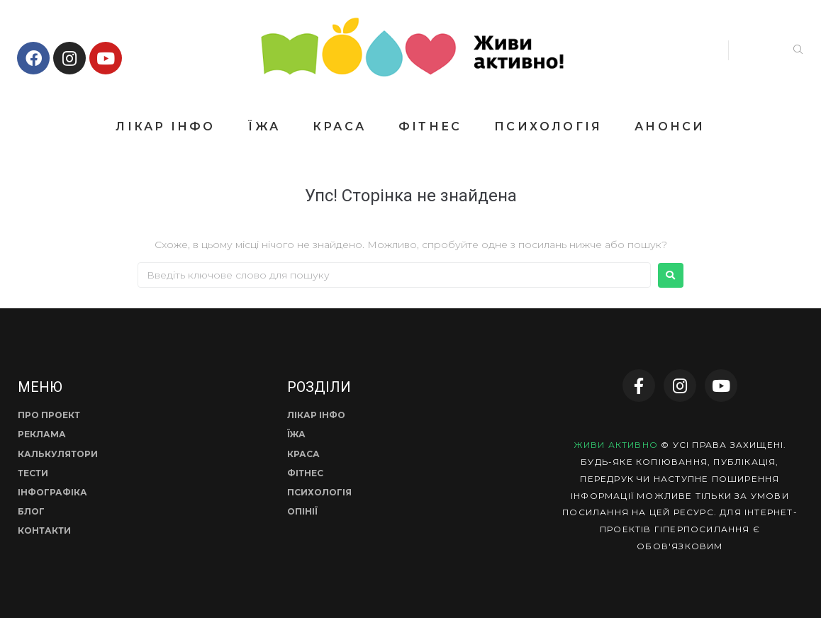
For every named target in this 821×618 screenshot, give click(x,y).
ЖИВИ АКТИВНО (616, 444)
